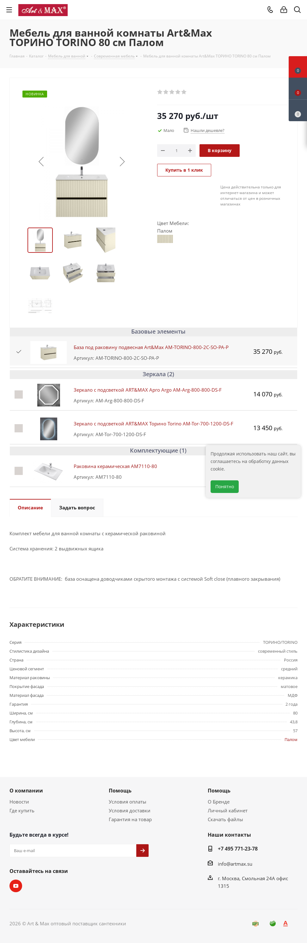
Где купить (21, 810)
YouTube (15, 886)
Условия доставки (129, 810)
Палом (291, 739)
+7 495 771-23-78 (238, 848)
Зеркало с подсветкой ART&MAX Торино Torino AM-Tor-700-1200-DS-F (153, 423)
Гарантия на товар (130, 819)
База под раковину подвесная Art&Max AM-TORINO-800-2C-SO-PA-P (151, 347)
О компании (26, 790)
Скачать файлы (225, 819)
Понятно (224, 486)
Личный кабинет (228, 810)
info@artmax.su (235, 864)
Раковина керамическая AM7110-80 (115, 466)
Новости (19, 801)
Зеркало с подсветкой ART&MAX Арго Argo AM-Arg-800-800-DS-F (148, 390)
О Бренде (219, 801)
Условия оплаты (127, 801)
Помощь (120, 790)
